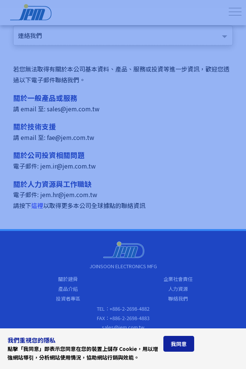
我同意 (179, 344)
